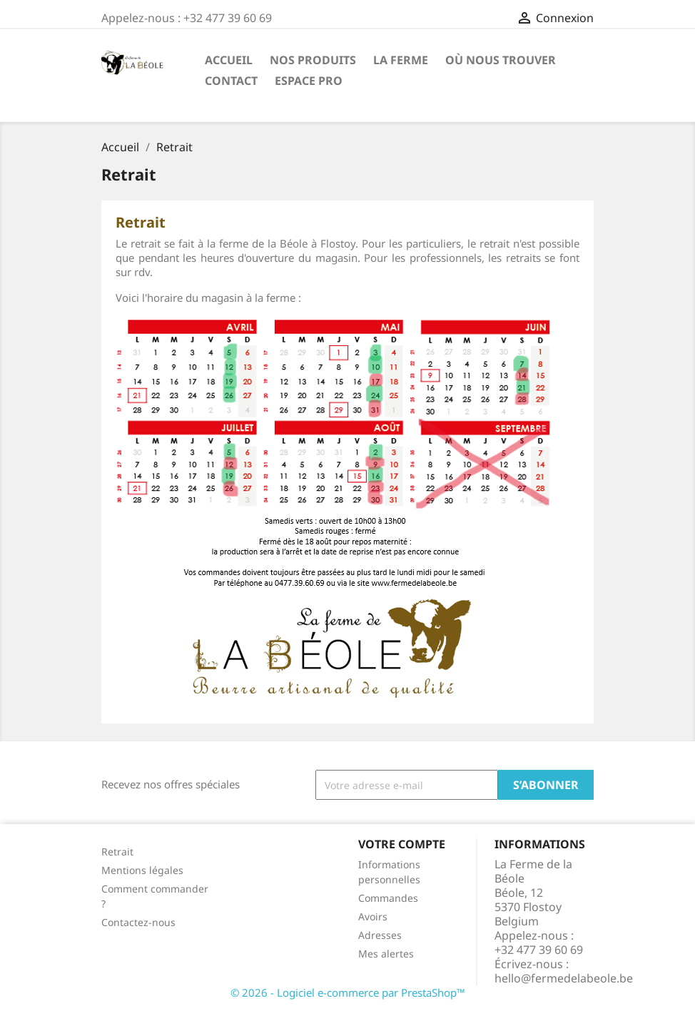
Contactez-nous (138, 922)
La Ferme (400, 60)
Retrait (117, 851)
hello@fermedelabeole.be (563, 978)
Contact (231, 80)
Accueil (229, 60)
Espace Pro (309, 80)
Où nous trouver (500, 60)
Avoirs (372, 916)
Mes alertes (386, 953)
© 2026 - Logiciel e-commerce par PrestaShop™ (347, 992)
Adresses (380, 935)
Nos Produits (313, 60)
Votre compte (401, 844)
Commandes (388, 898)
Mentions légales (142, 870)
